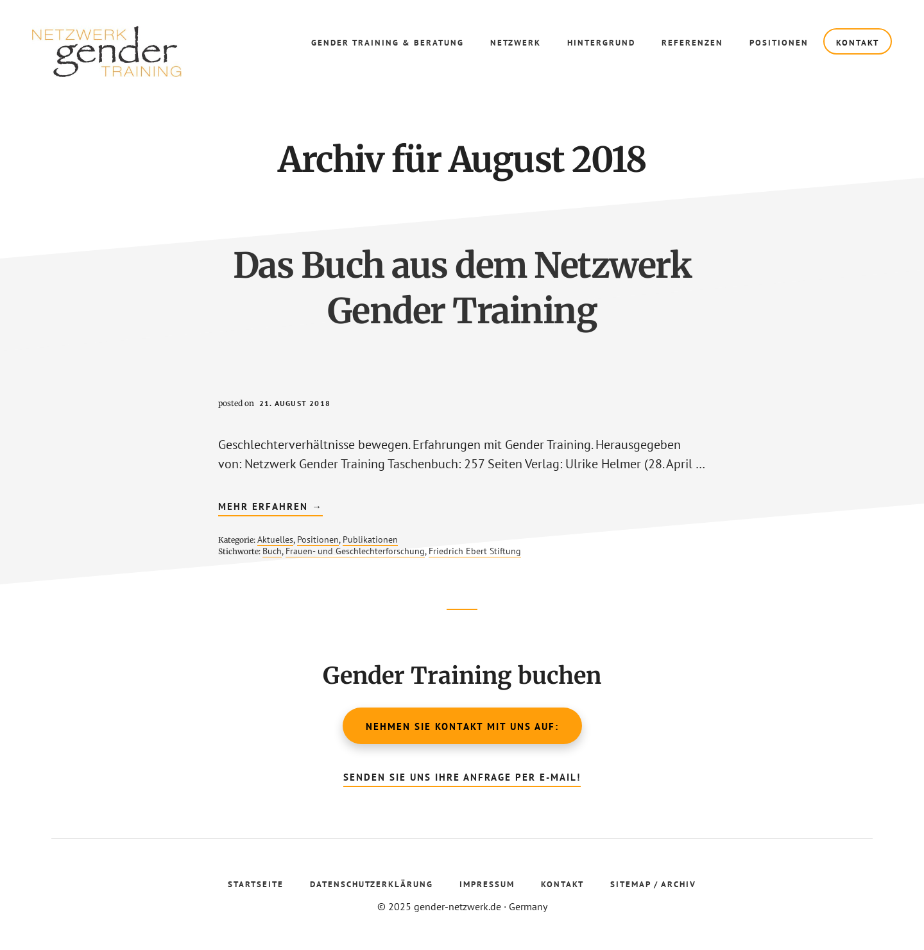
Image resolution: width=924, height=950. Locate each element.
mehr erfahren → (270, 508)
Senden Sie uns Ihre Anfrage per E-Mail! (462, 777)
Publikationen (370, 539)
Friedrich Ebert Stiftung (475, 551)
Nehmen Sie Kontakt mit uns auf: (462, 726)
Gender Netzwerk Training (128, 51)
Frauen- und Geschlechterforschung (355, 551)
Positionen (318, 539)
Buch (272, 551)
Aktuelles (275, 539)
